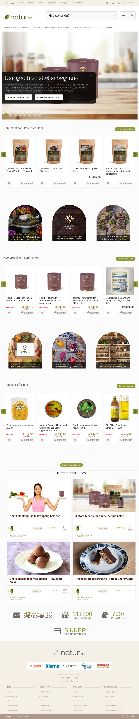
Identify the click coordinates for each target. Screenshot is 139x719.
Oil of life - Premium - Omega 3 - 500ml (116, 426)
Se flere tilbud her (126, 386)
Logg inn (114, 3)
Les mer (52, 528)
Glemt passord (110, 696)
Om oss (21, 3)
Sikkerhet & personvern (113, 710)
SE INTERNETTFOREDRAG (48, 97)
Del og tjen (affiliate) (80, 705)
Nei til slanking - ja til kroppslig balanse (35, 516)
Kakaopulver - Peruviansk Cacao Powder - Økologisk (19, 169)
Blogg (76, 692)
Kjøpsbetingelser (110, 705)
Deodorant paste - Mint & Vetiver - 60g (85, 426)
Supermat (44, 696)
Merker (10, 701)
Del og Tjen (64, 3)
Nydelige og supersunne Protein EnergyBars (104, 578)
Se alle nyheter (13, 705)
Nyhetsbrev (51, 3)
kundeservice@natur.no (69, 674)
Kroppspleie (45, 705)
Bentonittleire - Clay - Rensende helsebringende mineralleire (118, 171)
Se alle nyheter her (125, 259)
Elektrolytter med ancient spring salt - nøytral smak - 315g (118, 300)
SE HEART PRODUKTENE (18, 97)
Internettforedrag (79, 701)
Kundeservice (109, 701)
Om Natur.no (12, 696)
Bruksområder (79, 696)
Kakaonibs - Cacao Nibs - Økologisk (52, 169)
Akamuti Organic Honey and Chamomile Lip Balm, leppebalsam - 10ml (53, 428)
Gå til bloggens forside (71, 465)
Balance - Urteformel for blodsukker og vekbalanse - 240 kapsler (86, 300)
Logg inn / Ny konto (111, 692)
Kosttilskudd (45, 701)
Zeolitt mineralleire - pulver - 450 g (86, 169)
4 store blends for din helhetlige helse (99, 516)
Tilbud (40, 3)
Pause (133, 39)
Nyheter (31, 3)
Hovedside (11, 692)
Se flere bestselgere (125, 129)
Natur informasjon (18, 535)
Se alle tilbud (12, 710)
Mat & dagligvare (46, 692)
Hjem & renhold (46, 710)
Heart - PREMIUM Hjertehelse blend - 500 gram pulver (51, 300)
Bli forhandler (78, 3)
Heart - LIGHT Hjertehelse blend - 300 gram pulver (19, 299)
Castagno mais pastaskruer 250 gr (19, 426)
